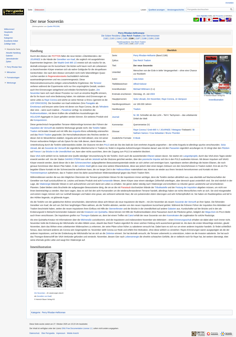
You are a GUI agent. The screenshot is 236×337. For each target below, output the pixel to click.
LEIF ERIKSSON (38, 103)
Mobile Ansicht (73, 333)
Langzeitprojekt (190, 156)
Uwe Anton (138, 79)
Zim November (153, 99)
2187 (137, 38)
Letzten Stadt (84, 166)
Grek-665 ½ (153, 130)
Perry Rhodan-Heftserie (144, 55)
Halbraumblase (123, 169)
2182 (105, 38)
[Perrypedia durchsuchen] (210, 9)
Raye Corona (167, 99)
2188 (144, 38)
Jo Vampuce (181, 99)
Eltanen (151, 156)
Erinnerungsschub (182, 220)
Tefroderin (103, 106)
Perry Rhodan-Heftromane (131, 33)
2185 (125, 38)
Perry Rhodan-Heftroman (53, 312)
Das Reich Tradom (131, 35)
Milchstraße (86, 220)
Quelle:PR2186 (53, 26)
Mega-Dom (210, 212)
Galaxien (172, 208)
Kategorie (35, 312)
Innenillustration (216, 100)
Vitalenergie (45, 184)
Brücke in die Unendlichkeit (58, 151)
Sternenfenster (116, 208)
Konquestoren (40, 120)
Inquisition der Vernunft (41, 128)
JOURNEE (165, 130)
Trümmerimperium (38, 173)
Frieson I (38, 151)
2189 (150, 38)
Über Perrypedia (47, 333)
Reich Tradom (44, 134)
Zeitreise (110, 233)
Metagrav (176, 130)
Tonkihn (96, 128)
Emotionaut (35, 106)
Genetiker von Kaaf (66, 59)
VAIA (38, 156)
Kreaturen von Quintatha (95, 212)
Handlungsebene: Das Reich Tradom (131, 42)
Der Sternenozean (151, 35)
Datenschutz (35, 333)
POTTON (56, 56)
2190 (157, 38)
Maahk (61, 62)
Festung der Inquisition (186, 187)
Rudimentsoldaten (38, 113)
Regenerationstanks (57, 76)
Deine (202, 16)
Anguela (76, 131)
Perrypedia (219, 16)
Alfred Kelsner (140, 84)
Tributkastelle (161, 187)
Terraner (97, 83)
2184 (118, 38)
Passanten (174, 148)
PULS (107, 145)
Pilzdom (225, 148)
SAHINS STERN (72, 159)
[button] (13, 49)
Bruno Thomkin (173, 133)
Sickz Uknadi (139, 99)
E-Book (136, 138)
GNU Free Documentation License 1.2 (77, 328)
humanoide (107, 180)
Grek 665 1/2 (71, 62)
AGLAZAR (35, 117)
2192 (142, 44)
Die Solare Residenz (111, 35)
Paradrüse (66, 110)
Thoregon (85, 215)
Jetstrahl (96, 159)
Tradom (137, 109)
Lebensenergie (132, 236)
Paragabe (90, 103)
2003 (152, 94)
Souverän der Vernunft (55, 148)
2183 (112, 38)
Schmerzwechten (83, 162)
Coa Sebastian (157, 133)
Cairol (131, 215)
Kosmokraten (173, 215)
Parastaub (126, 187)
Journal (115, 117)
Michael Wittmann (141, 89)
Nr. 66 (136, 115)
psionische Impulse (151, 159)
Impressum (60, 333)
